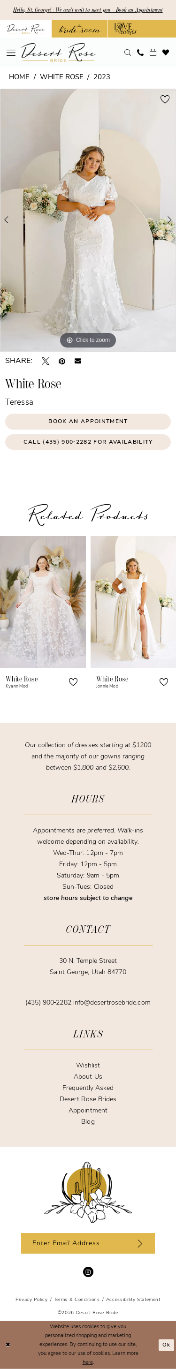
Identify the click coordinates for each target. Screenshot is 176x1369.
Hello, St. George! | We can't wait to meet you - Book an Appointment (87, 10)
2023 (101, 77)
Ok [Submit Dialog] (166, 1344)
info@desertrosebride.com (112, 1002)
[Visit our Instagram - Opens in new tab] (88, 1272)
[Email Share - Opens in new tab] (78, 361)
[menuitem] (11, 52)
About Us (88, 1077)
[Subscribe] (138, 1243)
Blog (87, 1122)
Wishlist (88, 1065)
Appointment (88, 1110)
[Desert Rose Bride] (88, 1193)
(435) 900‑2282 (49, 1002)
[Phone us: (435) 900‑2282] (140, 52)
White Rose (62, 77)
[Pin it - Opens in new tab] (62, 361)
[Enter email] (88, 1243)
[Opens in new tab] (79, 29)
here (88, 1362)
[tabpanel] (88, 220)
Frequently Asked (88, 1088)
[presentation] (43, 602)
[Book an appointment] (153, 52)
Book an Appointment (88, 421)
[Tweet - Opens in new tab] (45, 361)
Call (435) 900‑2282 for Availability (88, 442)
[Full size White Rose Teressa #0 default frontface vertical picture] (88, 220)
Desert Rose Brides (88, 1099)
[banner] (58, 52)
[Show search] (128, 52)
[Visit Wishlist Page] (166, 52)
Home (19, 77)
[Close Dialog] (8, 1344)
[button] (11, 52)
